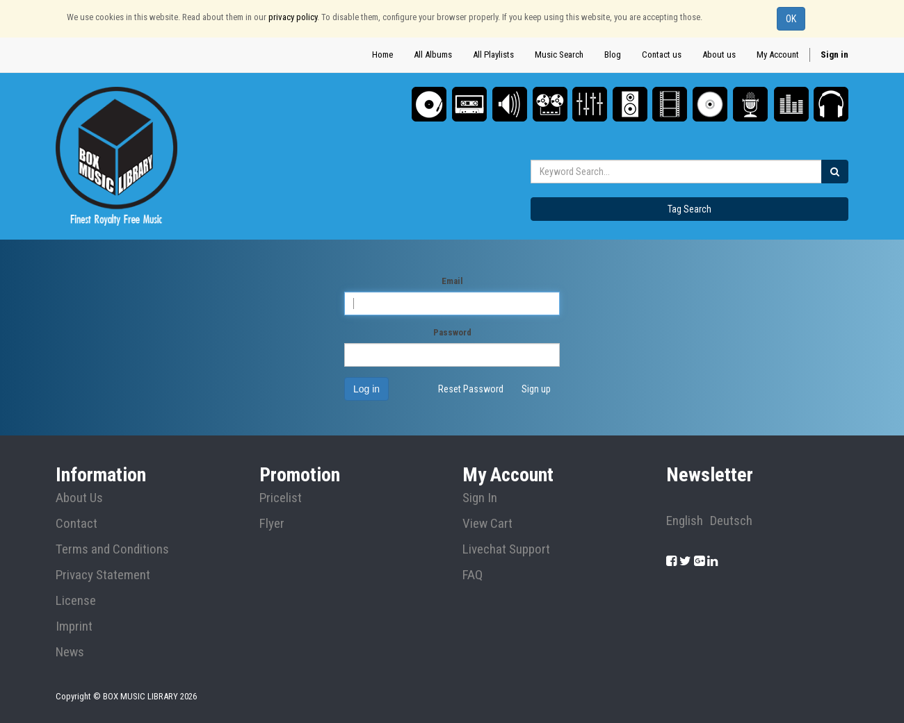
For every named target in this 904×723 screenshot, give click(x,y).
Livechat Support (506, 549)
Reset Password (470, 388)
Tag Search (689, 209)
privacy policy (292, 17)
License (76, 601)
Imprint (74, 626)
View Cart (487, 524)
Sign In (479, 498)
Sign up (536, 388)
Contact (76, 524)
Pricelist (280, 498)
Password (452, 332)
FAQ (472, 575)
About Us (79, 498)
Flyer (271, 524)
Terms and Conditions (112, 549)
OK (791, 18)
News (70, 652)
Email (452, 281)
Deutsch (731, 521)
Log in (366, 388)
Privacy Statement (103, 575)
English (684, 521)
